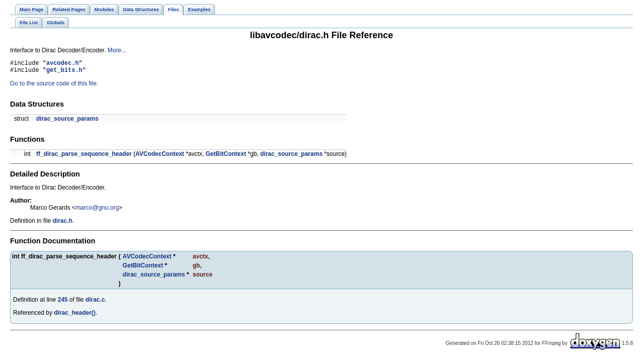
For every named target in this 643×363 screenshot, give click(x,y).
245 (63, 302)
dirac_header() (74, 315)
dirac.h (62, 223)
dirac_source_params (67, 121)
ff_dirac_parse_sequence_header (84, 156)
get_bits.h (64, 72)
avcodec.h (62, 64)
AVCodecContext (159, 156)
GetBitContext (225, 156)
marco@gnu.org (97, 210)
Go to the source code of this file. (54, 86)
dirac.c (95, 302)
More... (117, 50)
